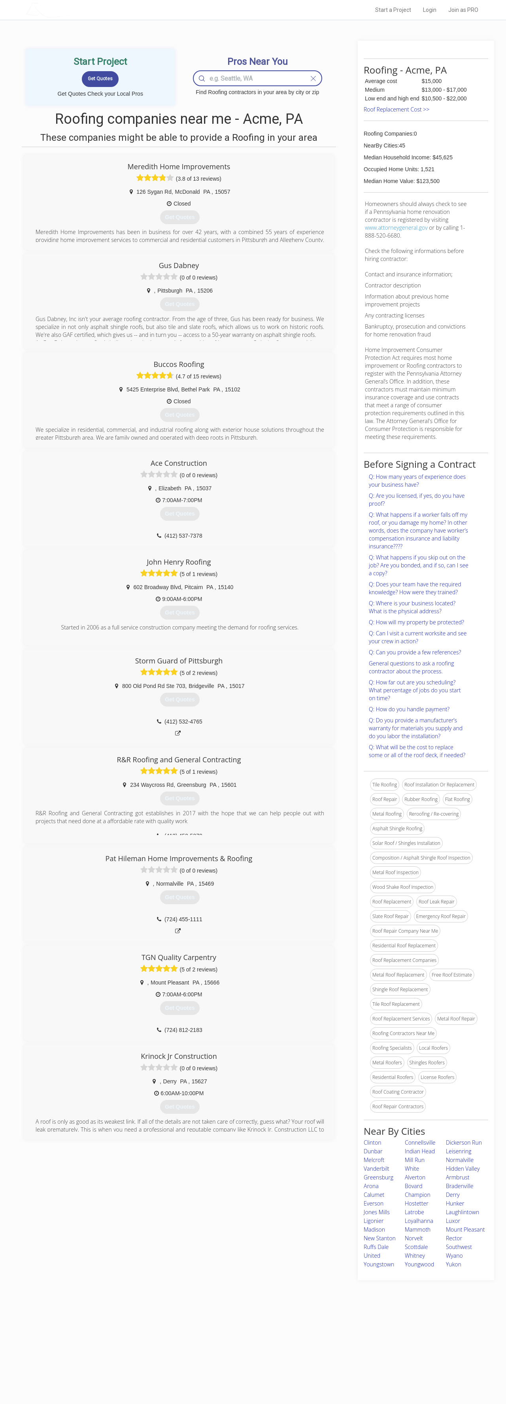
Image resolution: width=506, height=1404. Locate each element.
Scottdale (416, 1247)
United (372, 1255)
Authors (353, 1355)
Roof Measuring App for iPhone (245, 1363)
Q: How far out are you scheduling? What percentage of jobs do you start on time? (415, 690)
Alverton (415, 1177)
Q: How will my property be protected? (416, 622)
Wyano (454, 1255)
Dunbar (373, 1151)
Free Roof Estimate (123, 1363)
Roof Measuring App (234, 1355)
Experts (220, 1346)
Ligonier (373, 1220)
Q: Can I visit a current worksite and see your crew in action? (417, 637)
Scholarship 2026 (363, 1337)
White (412, 1168)
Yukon (453, 1264)
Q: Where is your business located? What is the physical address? (412, 607)
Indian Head (420, 1151)
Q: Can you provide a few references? (415, 652)
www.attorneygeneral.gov (396, 227)
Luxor (453, 1220)
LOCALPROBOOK (71, 10)
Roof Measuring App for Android (246, 1373)
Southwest (459, 1247)
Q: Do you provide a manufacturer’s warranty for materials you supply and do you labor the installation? (416, 728)
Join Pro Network (230, 1337)
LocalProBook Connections (374, 1363)
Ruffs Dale (376, 1247)
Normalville (460, 1160)
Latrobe (414, 1212)
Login (429, 10)
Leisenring (459, 1151)
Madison (374, 1229)
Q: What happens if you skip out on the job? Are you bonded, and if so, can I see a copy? (418, 565)
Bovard (414, 1186)
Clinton (372, 1142)
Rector (454, 1238)
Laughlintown (462, 1212)
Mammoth (417, 1229)
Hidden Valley (463, 1168)
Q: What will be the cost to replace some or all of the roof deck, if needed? (417, 751)
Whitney (415, 1255)
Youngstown (379, 1264)
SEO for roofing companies (373, 1373)
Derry (453, 1194)
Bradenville (460, 1186)
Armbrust (457, 1177)
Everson (373, 1203)
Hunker (455, 1203)
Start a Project (393, 10)
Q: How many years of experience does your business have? (417, 480)
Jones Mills (377, 1212)
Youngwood (419, 1264)
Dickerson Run (464, 1142)
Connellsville (420, 1142)
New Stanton (380, 1238)
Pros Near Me (117, 1346)
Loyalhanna (419, 1220)
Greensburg (378, 1177)
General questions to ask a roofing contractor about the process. (411, 667)
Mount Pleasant (465, 1229)
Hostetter (417, 1203)
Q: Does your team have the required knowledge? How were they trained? (415, 588)
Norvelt (414, 1238)
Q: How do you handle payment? (409, 709)
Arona (371, 1186)
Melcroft (374, 1160)
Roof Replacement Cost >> (396, 109)
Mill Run (415, 1160)
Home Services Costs (126, 1337)
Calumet (374, 1194)
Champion (417, 1194)
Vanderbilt (376, 1168)
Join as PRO (463, 10)
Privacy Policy (359, 1346)
